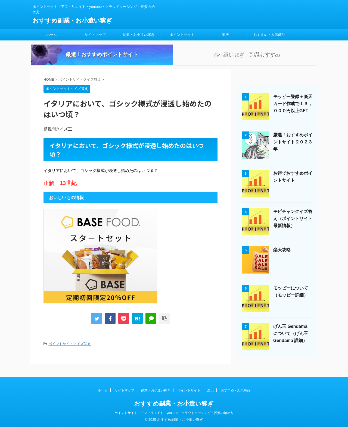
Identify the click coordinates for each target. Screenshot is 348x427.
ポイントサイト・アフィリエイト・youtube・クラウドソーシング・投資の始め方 (174, 413)
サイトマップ (95, 35)
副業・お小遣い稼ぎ (138, 35)
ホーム (51, 35)
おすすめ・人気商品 (269, 35)
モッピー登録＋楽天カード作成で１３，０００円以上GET (292, 110)
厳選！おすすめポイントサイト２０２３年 (292, 149)
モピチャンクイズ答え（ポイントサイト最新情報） (292, 225)
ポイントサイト (182, 35)
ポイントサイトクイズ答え (69, 351)
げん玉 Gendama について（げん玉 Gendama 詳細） (290, 340)
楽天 (225, 35)
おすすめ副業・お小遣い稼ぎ (72, 20)
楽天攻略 (282, 257)
